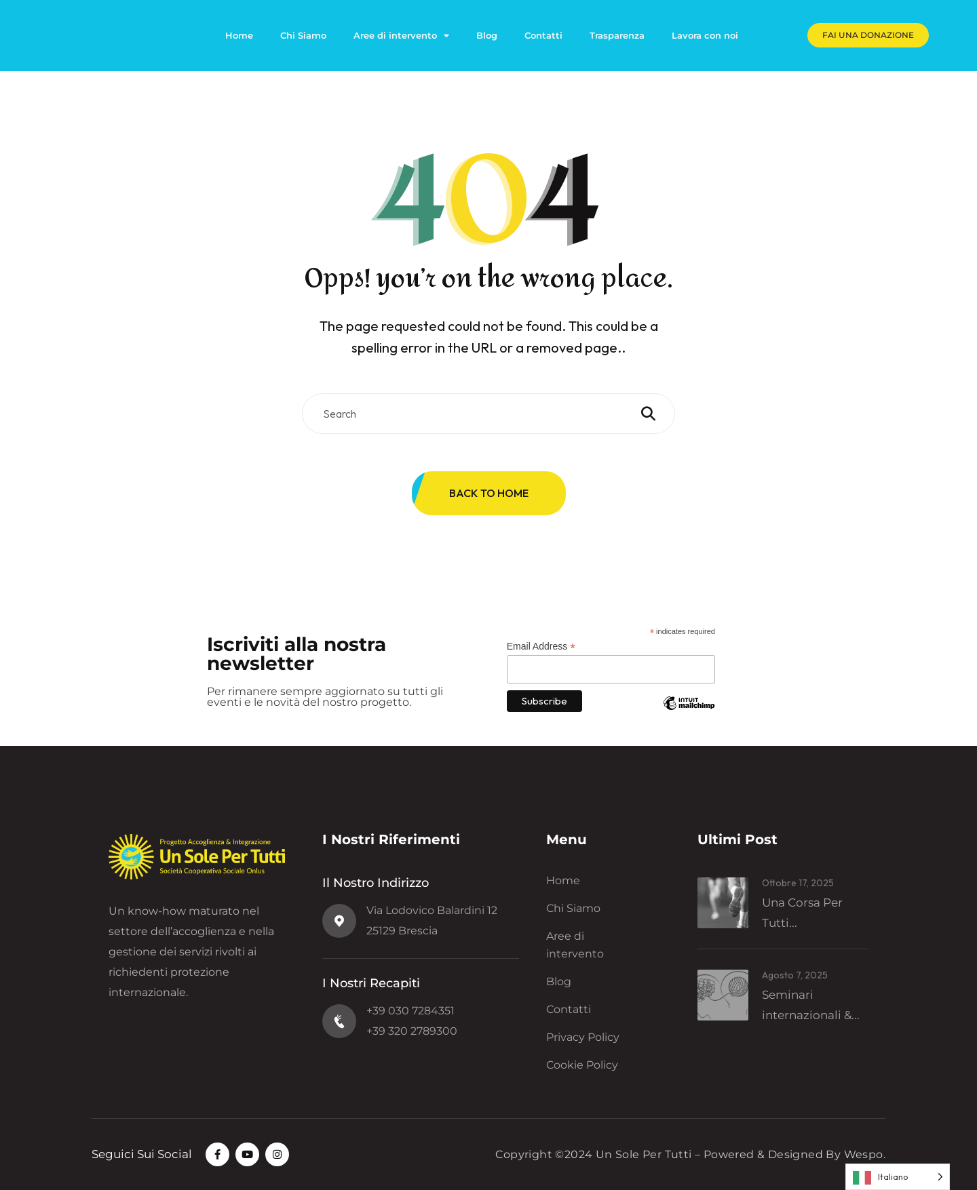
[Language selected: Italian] (897, 1177)
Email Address (541, 646)
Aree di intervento (401, 35)
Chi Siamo (303, 35)
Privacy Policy (582, 1037)
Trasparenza (617, 35)
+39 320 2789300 (411, 1031)
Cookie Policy (582, 1064)
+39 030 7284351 (410, 1010)
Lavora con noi (705, 35)
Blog (486, 35)
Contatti (543, 35)
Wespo (863, 1154)
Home (239, 35)
